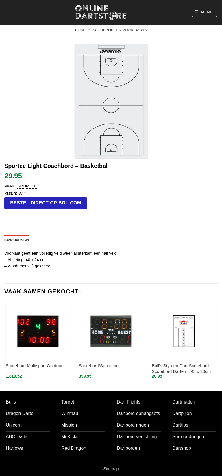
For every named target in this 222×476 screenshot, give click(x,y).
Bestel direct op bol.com (45, 202)
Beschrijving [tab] (16, 240)
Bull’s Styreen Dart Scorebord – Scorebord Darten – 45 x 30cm (182, 368)
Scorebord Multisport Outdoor (34, 365)
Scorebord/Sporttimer (99, 365)
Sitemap (111, 468)
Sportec (27, 186)
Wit (22, 193)
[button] (204, 12)
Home (80, 30)
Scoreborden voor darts (119, 30)
